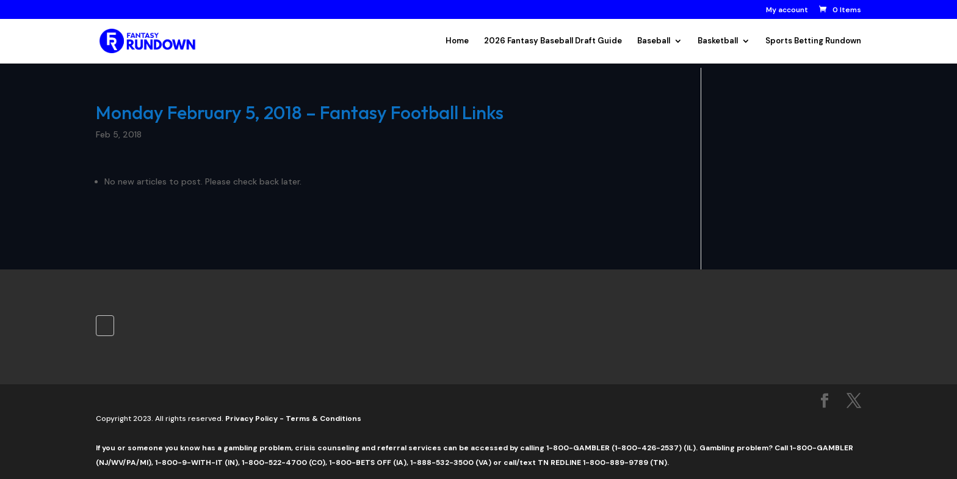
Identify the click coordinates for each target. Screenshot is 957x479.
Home (457, 41)
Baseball (653, 41)
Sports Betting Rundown (813, 41)
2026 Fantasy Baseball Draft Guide (553, 41)
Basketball (718, 41)
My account (787, 10)
